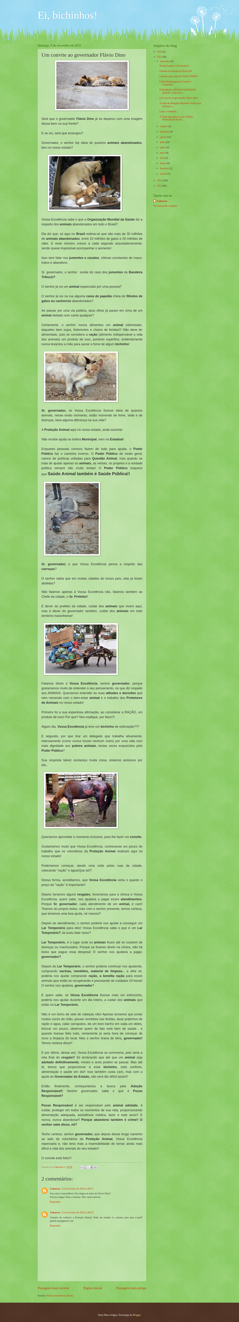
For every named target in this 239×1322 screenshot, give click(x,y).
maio (163, 152)
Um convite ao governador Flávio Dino (178, 98)
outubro (164, 126)
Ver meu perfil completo (165, 206)
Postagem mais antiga (131, 1288)
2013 (160, 185)
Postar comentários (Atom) (59, 1295)
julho (163, 142)
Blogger (137, 1315)
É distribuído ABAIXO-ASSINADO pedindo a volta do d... (177, 91)
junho (163, 147)
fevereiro (164, 168)
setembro (165, 131)
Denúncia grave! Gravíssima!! (174, 65)
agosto (163, 137)
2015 (160, 57)
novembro (165, 61)
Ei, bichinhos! (68, 15)
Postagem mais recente (53, 1288)
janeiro (164, 173)
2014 (160, 180)
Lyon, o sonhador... (168, 111)
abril (162, 158)
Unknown (55, 1188)
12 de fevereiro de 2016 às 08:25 (77, 1188)
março (163, 163)
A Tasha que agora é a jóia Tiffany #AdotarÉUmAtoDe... (176, 118)
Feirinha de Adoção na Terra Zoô (175, 71)
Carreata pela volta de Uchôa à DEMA (178, 76)
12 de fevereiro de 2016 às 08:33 (77, 1212)
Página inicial (92, 1288)
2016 (160, 51)
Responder (55, 1202)
